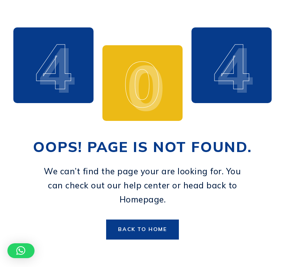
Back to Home (142, 229)
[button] (21, 250)
